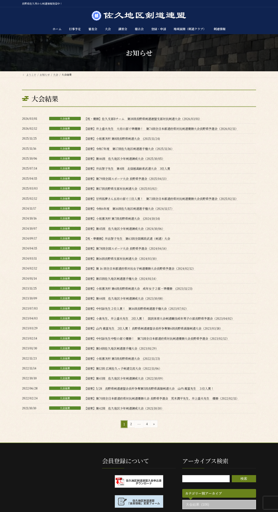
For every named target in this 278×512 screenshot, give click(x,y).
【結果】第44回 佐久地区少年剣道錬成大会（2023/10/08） (124, 298)
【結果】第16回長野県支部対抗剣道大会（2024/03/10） (121, 258)
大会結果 (65, 118)
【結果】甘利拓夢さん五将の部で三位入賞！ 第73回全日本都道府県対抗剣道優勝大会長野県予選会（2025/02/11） (161, 199)
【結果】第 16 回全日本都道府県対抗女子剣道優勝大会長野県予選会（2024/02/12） (140, 268)
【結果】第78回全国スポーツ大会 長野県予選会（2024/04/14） (126, 248)
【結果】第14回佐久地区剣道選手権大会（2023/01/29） (121, 348)
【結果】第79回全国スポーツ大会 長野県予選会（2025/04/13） (126, 179)
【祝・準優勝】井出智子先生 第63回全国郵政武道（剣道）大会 (127, 238)
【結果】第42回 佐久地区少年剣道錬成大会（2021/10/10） (124, 408)
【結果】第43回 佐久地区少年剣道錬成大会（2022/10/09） (124, 378)
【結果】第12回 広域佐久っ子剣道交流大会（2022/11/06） (123, 368)
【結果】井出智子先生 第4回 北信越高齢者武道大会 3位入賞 (127, 168)
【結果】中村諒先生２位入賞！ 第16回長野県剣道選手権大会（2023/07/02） (136, 308)
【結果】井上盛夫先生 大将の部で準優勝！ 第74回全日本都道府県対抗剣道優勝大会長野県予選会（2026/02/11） (161, 129)
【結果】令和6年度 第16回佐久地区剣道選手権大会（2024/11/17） (129, 208)
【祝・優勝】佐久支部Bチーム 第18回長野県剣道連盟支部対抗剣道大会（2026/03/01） (143, 119)
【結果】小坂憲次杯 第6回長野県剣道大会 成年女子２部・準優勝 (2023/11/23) (138, 288)
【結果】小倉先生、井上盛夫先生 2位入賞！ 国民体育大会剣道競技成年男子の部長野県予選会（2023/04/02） (159, 318)
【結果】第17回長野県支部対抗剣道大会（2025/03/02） (121, 188)
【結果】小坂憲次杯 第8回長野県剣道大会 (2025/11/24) (122, 138)
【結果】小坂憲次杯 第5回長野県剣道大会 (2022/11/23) (122, 358)
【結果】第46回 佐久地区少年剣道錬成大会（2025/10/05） (124, 158)
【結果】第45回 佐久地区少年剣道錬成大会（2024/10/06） (124, 228)
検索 (243, 478)
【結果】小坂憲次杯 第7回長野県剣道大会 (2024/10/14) (122, 218)
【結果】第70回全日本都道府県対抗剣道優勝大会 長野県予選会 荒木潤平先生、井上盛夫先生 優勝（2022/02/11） (161, 398)
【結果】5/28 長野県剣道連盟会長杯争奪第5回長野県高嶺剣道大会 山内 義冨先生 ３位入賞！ (149, 388)
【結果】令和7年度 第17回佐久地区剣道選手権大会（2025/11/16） (129, 149)
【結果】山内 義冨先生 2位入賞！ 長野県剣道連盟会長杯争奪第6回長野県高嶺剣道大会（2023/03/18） (154, 328)
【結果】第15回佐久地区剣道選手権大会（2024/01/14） (121, 278)
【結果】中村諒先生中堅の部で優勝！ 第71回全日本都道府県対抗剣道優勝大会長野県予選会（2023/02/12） (156, 338)
